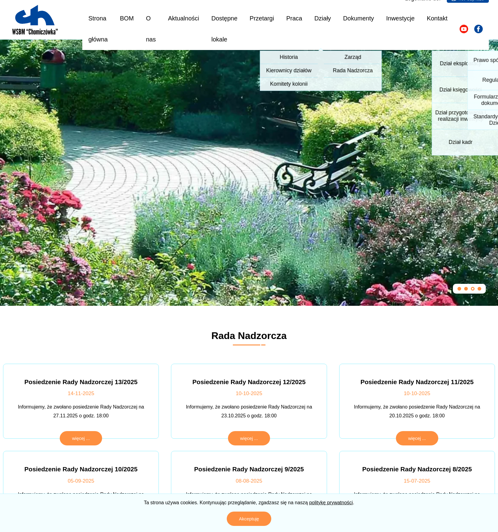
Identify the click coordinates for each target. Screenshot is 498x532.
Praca (294, 18)
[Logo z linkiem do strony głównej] (35, 20)
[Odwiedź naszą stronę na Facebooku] (478, 29)
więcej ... (81, 438)
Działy (322, 18)
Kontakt (437, 18)
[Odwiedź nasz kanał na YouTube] (464, 29)
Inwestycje (400, 18)
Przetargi (262, 18)
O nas (151, 29)
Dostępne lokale (224, 29)
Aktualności (183, 18)
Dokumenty (358, 18)
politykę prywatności (331, 502)
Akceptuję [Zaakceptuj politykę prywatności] (249, 518)
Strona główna (98, 29)
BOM (127, 18)
